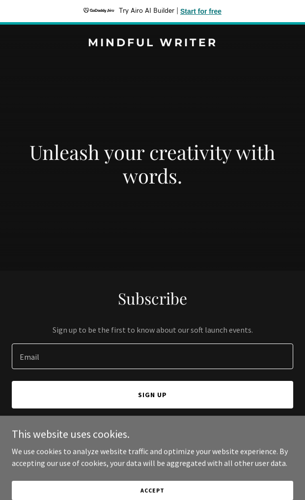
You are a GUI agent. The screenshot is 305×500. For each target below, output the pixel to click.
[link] (152, 43)
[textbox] (152, 356)
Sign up (152, 394)
